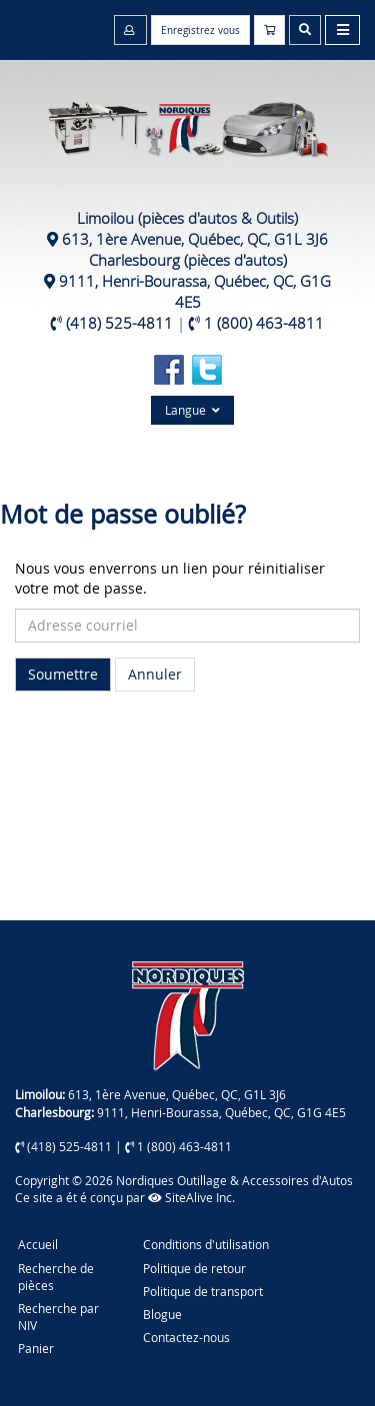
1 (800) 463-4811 (264, 323)
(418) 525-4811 (119, 323)
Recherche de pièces (56, 1276)
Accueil (38, 1244)
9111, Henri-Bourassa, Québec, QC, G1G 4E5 (195, 291)
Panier (36, 1348)
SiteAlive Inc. (191, 1197)
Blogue (162, 1314)
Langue (192, 410)
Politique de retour (194, 1268)
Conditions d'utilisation (206, 1244)
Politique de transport (203, 1291)
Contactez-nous (186, 1337)
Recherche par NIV (58, 1316)
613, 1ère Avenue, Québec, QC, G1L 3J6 (195, 239)
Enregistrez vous (200, 30)
